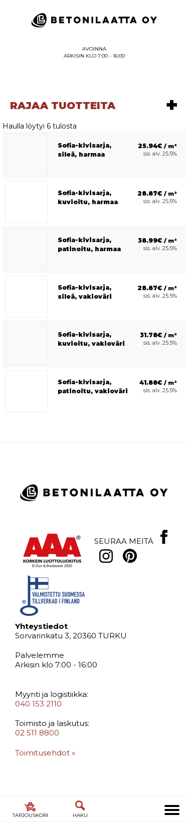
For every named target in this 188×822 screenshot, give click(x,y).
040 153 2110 (38, 708)
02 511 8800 (37, 738)
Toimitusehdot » (45, 757)
